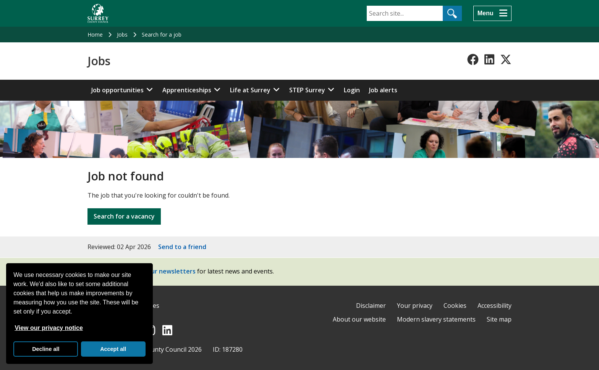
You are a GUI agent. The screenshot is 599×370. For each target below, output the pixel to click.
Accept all (113, 349)
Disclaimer (371, 305)
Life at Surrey (250, 90)
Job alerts (383, 90)
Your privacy (414, 305)
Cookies (455, 305)
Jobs (122, 34)
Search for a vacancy (124, 216)
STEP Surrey (307, 90)
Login (352, 90)
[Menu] (492, 13)
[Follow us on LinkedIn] (489, 59)
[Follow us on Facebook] (473, 59)
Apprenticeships (186, 90)
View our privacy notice (49, 328)
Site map (499, 319)
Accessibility (495, 305)
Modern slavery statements (436, 319)
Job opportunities (117, 90)
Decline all (45, 349)
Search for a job (161, 34)
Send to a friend (182, 247)
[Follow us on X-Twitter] (506, 59)
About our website (359, 319)
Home (95, 34)
